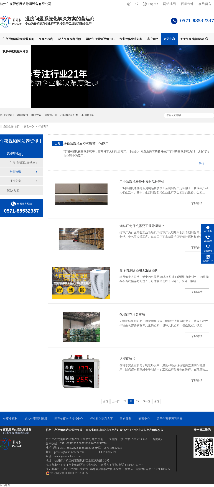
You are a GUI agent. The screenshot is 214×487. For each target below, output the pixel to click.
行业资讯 (43, 126)
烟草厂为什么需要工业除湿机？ (141, 226)
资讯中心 (169, 38)
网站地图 (169, 4)
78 (131, 401)
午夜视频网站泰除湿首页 (18, 38)
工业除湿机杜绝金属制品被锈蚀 (141, 181)
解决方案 (13, 191)
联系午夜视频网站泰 (15, 51)
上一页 (115, 401)
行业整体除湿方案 (130, 38)
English (153, 4)
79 (137, 401)
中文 (136, 4)
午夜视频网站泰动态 (22, 162)
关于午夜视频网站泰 (193, 38)
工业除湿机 (87, 115)
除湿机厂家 (51, 115)
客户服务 (153, 38)
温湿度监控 (127, 359)
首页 (17, 126)
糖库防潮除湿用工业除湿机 (138, 270)
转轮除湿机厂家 (69, 115)
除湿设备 (36, 115)
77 (124, 401)
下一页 (146, 401)
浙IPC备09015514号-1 (134, 439)
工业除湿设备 (137, 430)
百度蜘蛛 (187, 4)
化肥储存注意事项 (132, 314)
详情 (201, 163)
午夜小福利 (46, 38)
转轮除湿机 (22, 115)
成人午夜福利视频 (69, 38)
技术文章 (15, 180)
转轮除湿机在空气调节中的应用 (85, 144)
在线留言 (204, 4)
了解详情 (197, 203)
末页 (156, 401)
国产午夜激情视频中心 (100, 38)
